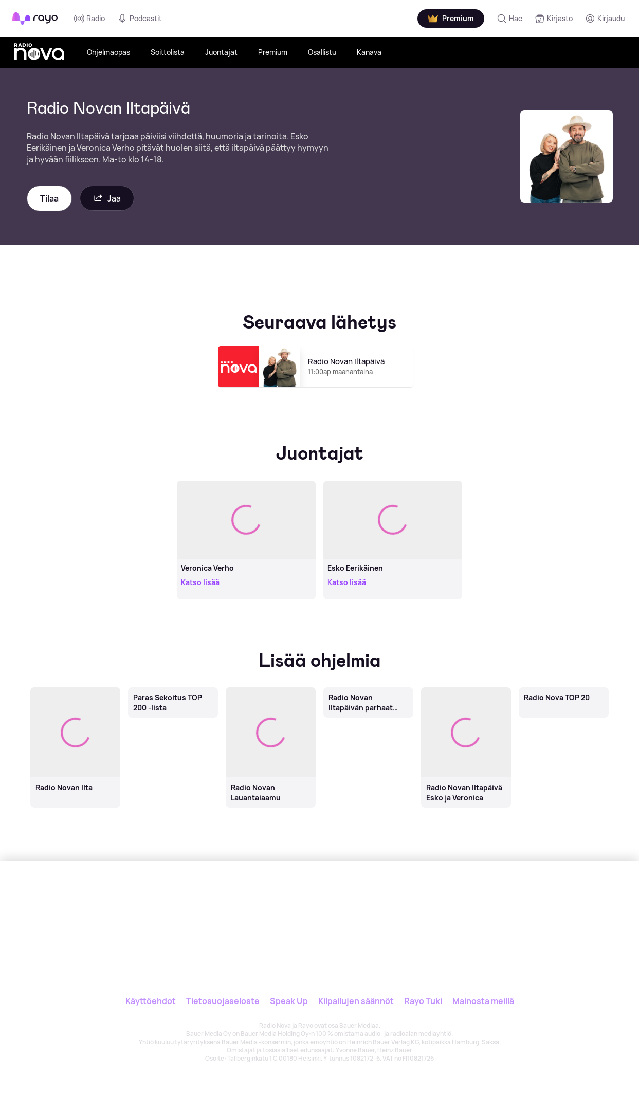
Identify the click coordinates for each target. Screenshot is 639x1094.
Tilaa (49, 198)
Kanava (369, 52)
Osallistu (322, 52)
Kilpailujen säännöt (356, 1001)
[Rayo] (251, 908)
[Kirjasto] (553, 18)
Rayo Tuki (423, 1001)
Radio (89, 18)
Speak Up (289, 1001)
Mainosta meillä (483, 1001)
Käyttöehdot (150, 1001)
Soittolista (168, 52)
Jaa (107, 198)
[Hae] (509, 18)
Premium (272, 52)
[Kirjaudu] (605, 18)
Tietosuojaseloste (223, 1001)
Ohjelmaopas (108, 52)
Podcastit (139, 18)
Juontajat (221, 52)
